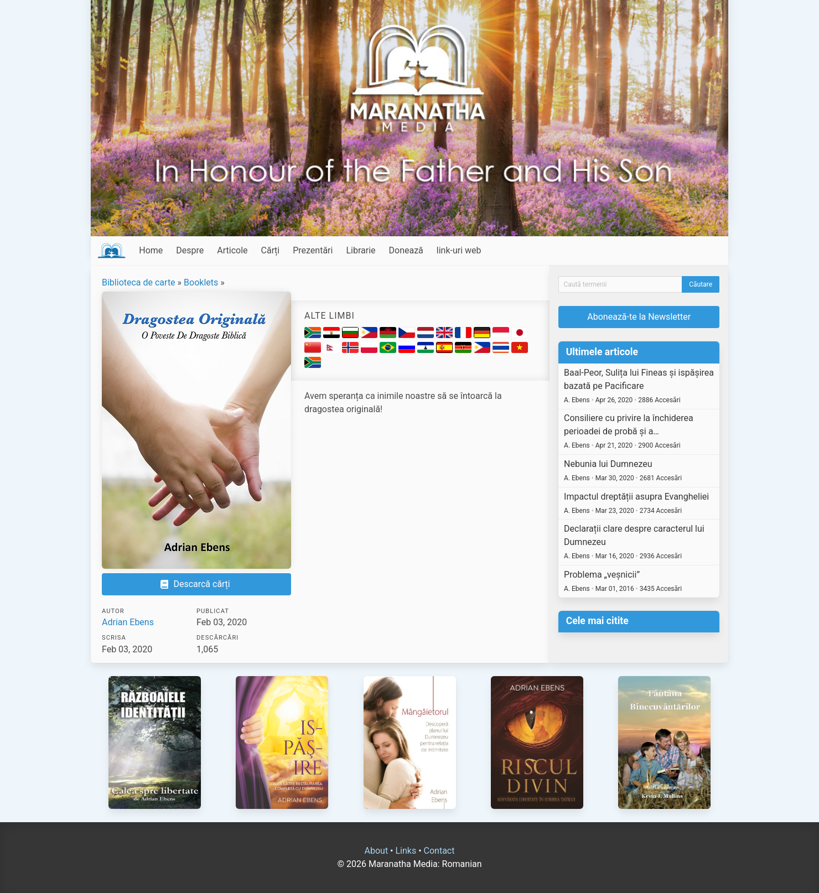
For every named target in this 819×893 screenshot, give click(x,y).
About (376, 850)
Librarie (360, 250)
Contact (439, 850)
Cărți (270, 250)
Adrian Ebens (128, 622)
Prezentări (313, 250)
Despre (190, 250)
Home (151, 250)
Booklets (201, 282)
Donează (406, 250)
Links (405, 850)
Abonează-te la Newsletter (639, 316)
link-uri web (459, 250)
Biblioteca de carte (138, 282)
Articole (232, 250)
